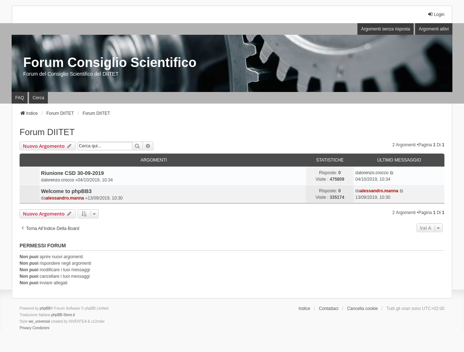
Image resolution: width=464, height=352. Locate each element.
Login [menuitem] (435, 14)
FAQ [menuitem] (19, 97)
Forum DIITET (47, 132)
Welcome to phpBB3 (66, 191)
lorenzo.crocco (60, 180)
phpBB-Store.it (63, 315)
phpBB (45, 308)
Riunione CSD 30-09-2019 (72, 173)
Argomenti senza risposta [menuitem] (385, 29)
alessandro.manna (65, 198)
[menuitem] (26, 328)
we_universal (39, 321)
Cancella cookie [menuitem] (362, 308)
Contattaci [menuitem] (329, 308)
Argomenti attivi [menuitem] (434, 29)
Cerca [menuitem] (38, 97)
